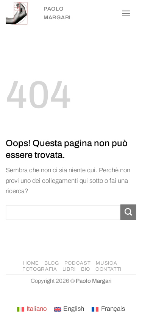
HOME (31, 263)
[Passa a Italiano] (31, 309)
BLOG (51, 263)
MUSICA (106, 263)
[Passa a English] (69, 309)
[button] (126, 13)
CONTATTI (108, 269)
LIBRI (69, 269)
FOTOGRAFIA (39, 269)
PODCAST (77, 263)
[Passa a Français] (108, 309)
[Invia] (128, 212)
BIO (85, 269)
